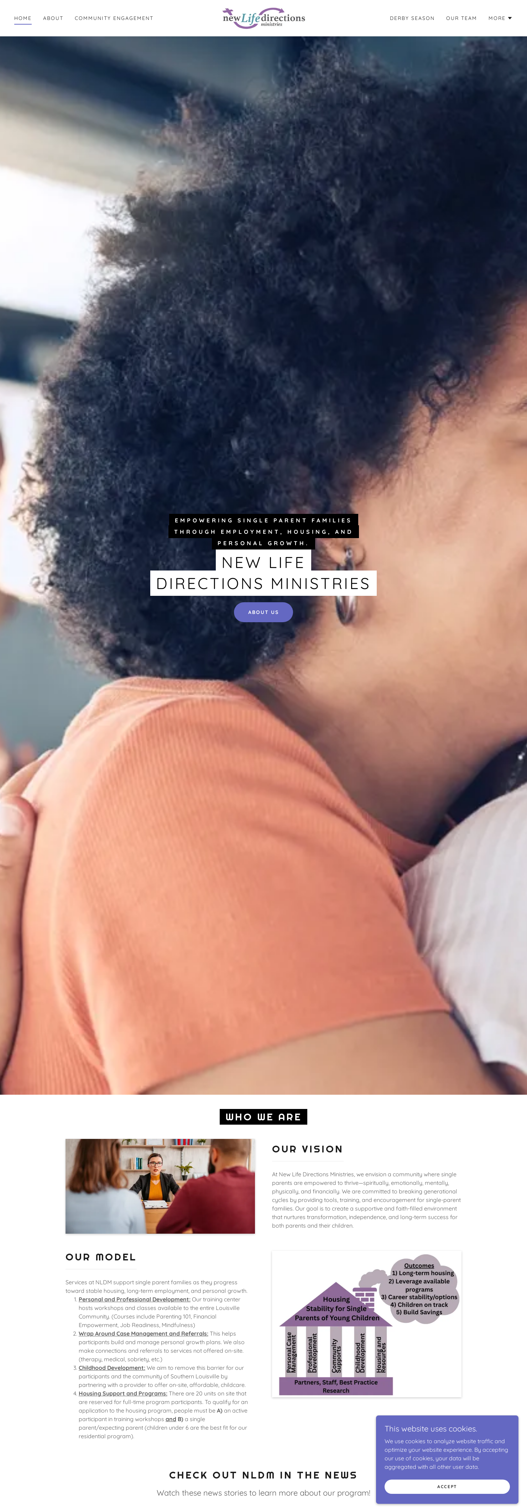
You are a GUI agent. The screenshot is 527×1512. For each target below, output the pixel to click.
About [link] (53, 18)
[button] (501, 18)
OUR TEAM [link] (461, 18)
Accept (447, 1486)
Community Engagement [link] (114, 18)
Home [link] (23, 18)
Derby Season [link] (412, 18)
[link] (263, 17)
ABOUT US (263, 612)
